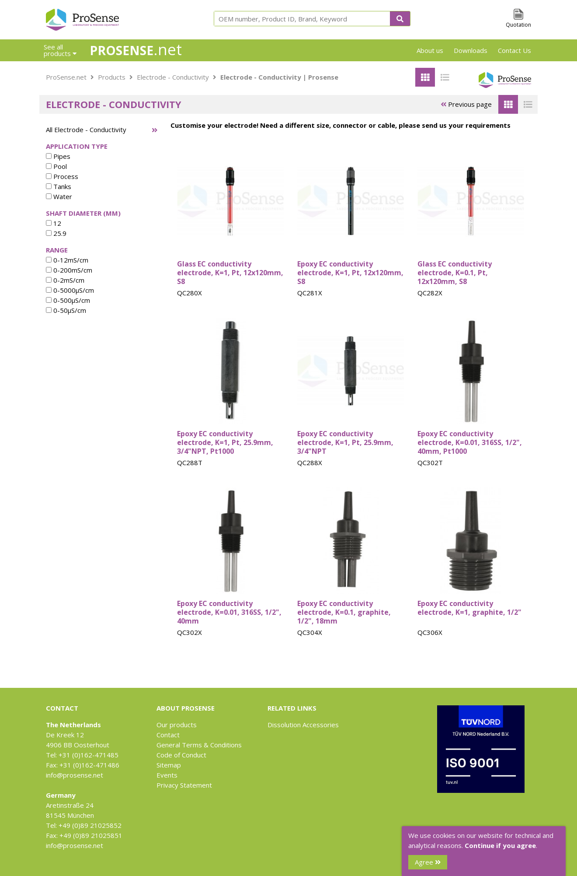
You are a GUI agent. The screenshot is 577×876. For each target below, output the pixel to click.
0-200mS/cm (69, 270)
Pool (56, 166)
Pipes (58, 156)
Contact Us (514, 50)
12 (53, 223)
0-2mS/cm (65, 280)
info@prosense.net (74, 775)
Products (111, 77)
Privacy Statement (184, 785)
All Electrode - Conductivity (86, 129)
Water (59, 196)
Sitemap (168, 764)
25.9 (56, 233)
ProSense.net (66, 77)
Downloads (470, 50)
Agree (428, 862)
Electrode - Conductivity (173, 77)
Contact (168, 734)
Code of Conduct (181, 754)
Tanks (58, 186)
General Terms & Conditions (199, 744)
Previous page (466, 104)
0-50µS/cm (66, 310)
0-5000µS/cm (70, 290)
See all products (60, 50)
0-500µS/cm (68, 300)
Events (166, 775)
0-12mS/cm (67, 260)
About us (430, 50)
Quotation (518, 24)
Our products (176, 724)
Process (62, 176)
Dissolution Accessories (303, 724)
